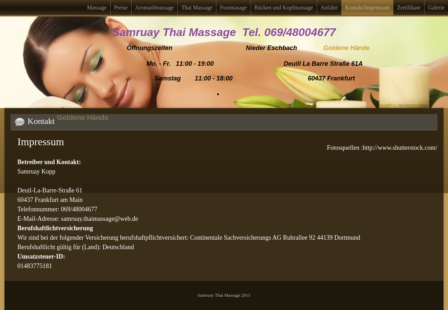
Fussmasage (233, 7)
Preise (121, 7)
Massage (97, 7)
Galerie (436, 7)
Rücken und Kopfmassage (283, 7)
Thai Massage (196, 7)
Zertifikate (409, 7)
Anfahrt (329, 7)
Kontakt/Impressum (367, 7)
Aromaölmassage (154, 7)
